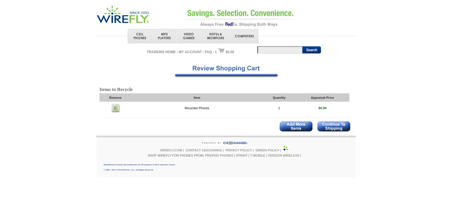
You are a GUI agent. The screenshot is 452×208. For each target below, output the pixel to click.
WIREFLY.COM (171, 150)
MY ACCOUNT (190, 52)
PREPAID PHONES (219, 155)
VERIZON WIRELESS (283, 155)
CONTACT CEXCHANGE (204, 150)
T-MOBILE (257, 155)
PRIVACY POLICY (238, 150)
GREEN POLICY (267, 150)
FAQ (208, 52)
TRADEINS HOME (161, 52)
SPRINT (241, 155)
